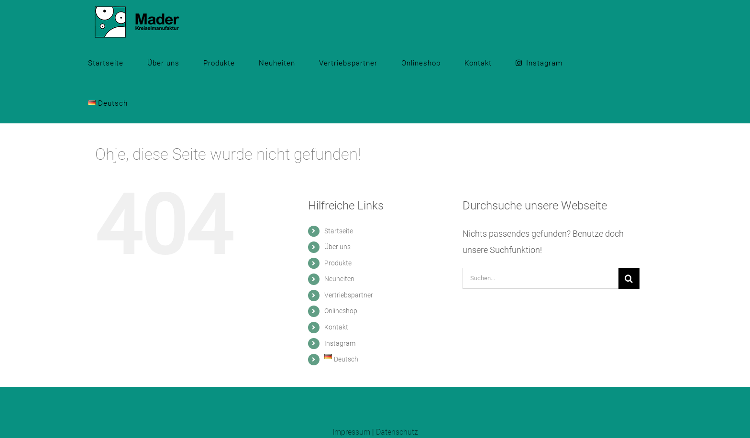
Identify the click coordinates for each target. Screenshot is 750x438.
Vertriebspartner (348, 295)
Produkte (338, 263)
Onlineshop (340, 311)
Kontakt (336, 327)
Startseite (338, 231)
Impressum (351, 432)
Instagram (339, 343)
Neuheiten (339, 279)
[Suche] (629, 278)
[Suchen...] (540, 278)
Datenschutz (397, 432)
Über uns (337, 247)
